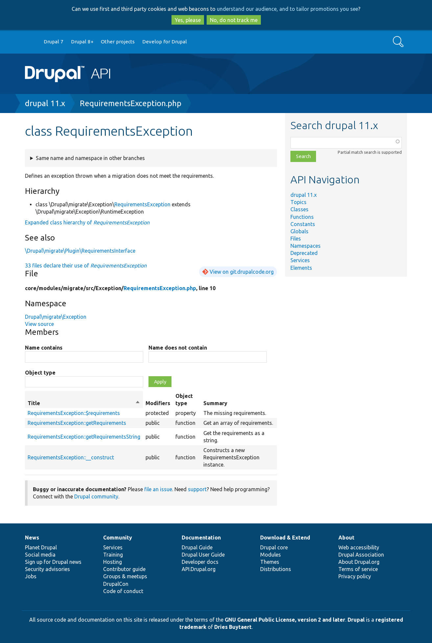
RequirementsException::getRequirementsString (84, 437)
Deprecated (304, 253)
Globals (299, 231)
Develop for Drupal (164, 41)
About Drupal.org (358, 562)
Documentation (201, 537)
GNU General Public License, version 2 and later (285, 620)
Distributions (275, 569)
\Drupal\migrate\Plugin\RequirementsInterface (80, 251)
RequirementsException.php (130, 103)
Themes (269, 562)
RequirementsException (142, 204)
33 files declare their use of (86, 265)
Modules (270, 555)
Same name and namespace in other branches (90, 158)
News (32, 537)
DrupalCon (115, 584)
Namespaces (305, 246)
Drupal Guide (197, 547)
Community (117, 537)
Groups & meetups (125, 576)
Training (113, 555)
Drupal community (96, 496)
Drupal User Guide (203, 555)
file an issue (158, 489)
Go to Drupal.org (31, 42)
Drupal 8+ (82, 41)
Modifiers (158, 403)
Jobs (30, 576)
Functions (302, 217)
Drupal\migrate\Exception (55, 317)
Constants (302, 224)
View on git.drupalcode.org (242, 272)
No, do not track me (234, 20)
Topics (298, 202)
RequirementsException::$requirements (74, 413)
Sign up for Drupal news (53, 562)
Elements (301, 268)
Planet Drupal (41, 547)
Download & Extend (285, 537)
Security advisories (47, 569)
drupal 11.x (45, 103)
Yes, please (188, 20)
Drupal (356, 620)
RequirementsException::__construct (71, 457)
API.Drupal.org (199, 569)
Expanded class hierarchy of (87, 222)
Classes (299, 209)
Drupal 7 (53, 41)
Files (295, 238)
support (197, 489)
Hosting (112, 562)
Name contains (43, 348)
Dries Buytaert (233, 627)
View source (39, 324)
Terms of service (358, 569)
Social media (40, 555)
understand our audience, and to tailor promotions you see (287, 9)
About (346, 537)
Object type (40, 373)
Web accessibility (358, 547)
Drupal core (274, 547)
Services (300, 260)
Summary (215, 403)
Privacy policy (354, 576)
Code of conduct (123, 591)
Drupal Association (361, 555)
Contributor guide (124, 569)
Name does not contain (177, 348)
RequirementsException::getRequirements (77, 423)
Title (84, 403)
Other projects (118, 41)
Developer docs (200, 562)
